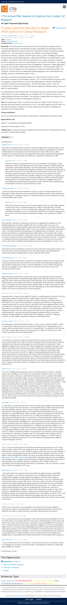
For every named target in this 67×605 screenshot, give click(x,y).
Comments (5, 137)
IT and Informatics (39, 583)
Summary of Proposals (11, 567)
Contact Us (12, 561)
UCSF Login (29, 599)
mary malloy (5, 402)
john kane (13, 36)
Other (55, 584)
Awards (6, 570)
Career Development (7, 581)
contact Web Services (17, 596)
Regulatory (27, 584)
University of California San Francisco (13, 2)
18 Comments (60, 28)
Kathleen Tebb (6, 145)
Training (50, 584)
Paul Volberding (7, 258)
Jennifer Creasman (8, 321)
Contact (39, 599)
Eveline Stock (6, 369)
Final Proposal (17, 43)
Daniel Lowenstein (7, 188)
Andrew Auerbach (7, 273)
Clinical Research (12, 41)
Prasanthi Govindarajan (9, 246)
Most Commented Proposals (14, 565)
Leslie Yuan (8, 202)
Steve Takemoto (7, 220)
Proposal (8, 39)
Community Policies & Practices (43, 581)
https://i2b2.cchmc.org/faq (15, 457)
